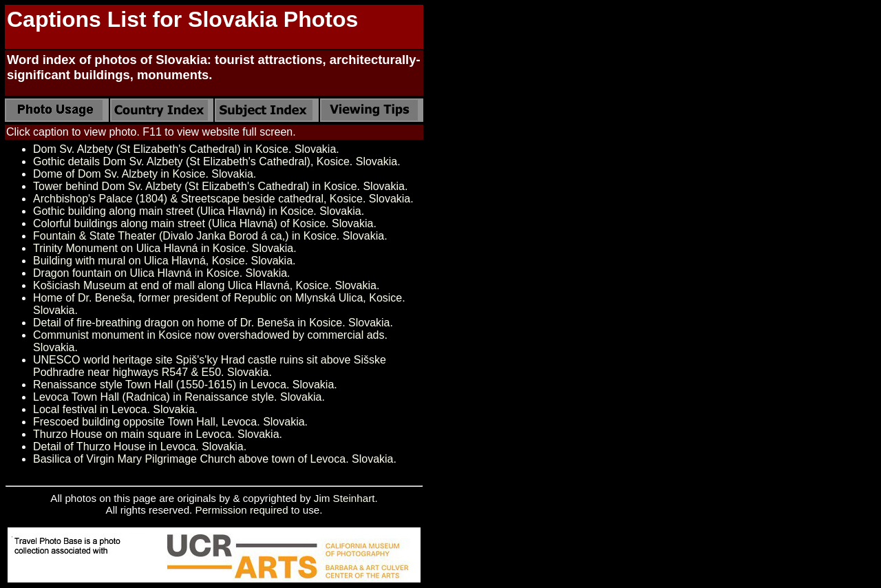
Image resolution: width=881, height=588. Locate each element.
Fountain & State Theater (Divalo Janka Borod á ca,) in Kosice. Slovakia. (210, 236)
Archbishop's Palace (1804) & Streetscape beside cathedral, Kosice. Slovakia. (223, 198)
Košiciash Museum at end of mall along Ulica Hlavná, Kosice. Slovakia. (206, 285)
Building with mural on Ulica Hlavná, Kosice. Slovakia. (164, 260)
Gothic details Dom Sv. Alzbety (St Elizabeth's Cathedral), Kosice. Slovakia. (217, 161)
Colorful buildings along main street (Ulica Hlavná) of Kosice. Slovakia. (204, 223)
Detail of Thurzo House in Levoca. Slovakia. (139, 446)
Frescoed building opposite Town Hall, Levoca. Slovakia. (170, 422)
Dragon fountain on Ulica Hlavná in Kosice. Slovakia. (161, 273)
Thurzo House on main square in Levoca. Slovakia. (157, 434)
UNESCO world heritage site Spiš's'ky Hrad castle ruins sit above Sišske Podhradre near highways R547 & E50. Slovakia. (209, 366)
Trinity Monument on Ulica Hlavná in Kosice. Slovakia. (165, 248)
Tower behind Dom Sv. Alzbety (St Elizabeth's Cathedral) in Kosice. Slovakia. (220, 186)
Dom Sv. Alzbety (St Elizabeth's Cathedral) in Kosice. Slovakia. (186, 149)
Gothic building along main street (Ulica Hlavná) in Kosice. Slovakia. (198, 211)
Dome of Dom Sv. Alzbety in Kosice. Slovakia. (144, 174)
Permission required (241, 510)
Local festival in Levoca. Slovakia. (115, 409)
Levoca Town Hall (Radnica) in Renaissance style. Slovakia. (179, 397)
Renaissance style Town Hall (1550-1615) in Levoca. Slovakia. (185, 384)
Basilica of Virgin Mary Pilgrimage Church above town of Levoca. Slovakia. (214, 459)
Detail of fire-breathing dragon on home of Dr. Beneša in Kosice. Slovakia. (213, 322)
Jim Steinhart (344, 498)
